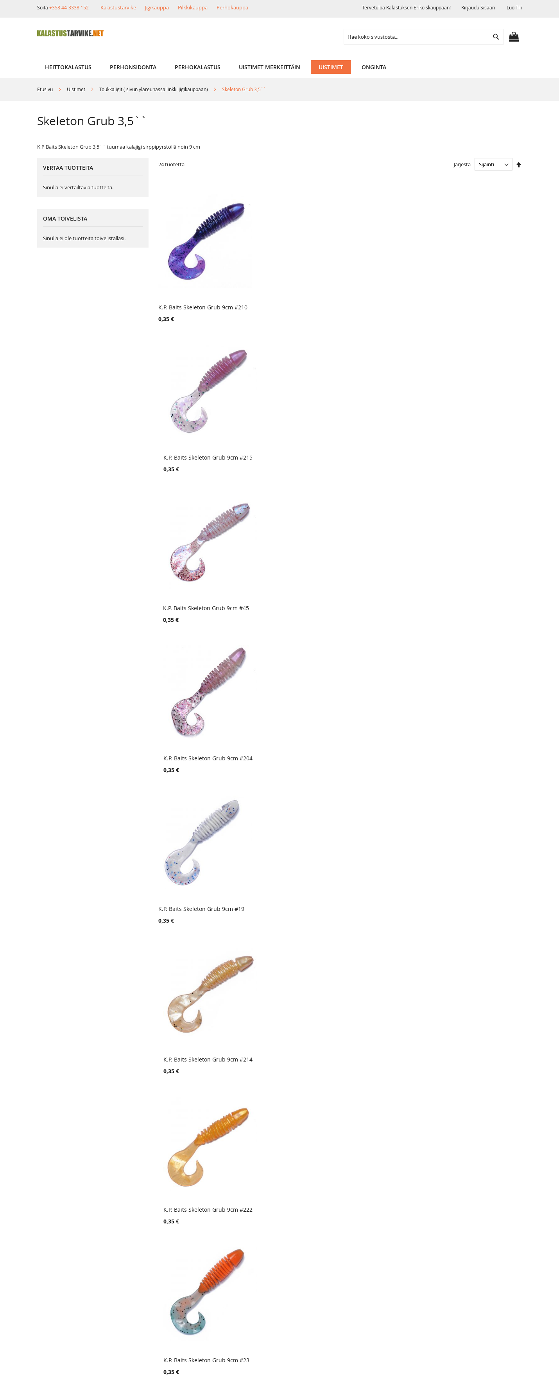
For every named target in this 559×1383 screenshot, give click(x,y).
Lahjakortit (142, 1252)
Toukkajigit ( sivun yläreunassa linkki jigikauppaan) (154, 89)
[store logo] (70, 33)
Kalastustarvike (118, 7)
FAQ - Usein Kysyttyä (154, 1278)
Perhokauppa (232, 7)
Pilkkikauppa (193, 7)
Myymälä (60, 1225)
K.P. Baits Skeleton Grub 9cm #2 (385, 1033)
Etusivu (45, 89)
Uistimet (76, 89)
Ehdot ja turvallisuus (76, 1252)
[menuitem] (68, 67)
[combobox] (424, 37)
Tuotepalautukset (150, 1225)
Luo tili (514, 7)
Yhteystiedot (65, 1265)
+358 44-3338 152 (69, 7)
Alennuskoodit (146, 1265)
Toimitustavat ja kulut (156, 1212)
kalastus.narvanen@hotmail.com (481, 1256)
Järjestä (462, 164)
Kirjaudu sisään (478, 7)
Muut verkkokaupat (74, 1239)
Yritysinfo (61, 1212)
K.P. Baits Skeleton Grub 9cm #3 (477, 1033)
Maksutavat (143, 1239)
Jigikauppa (157, 7)
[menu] (279, 67)
